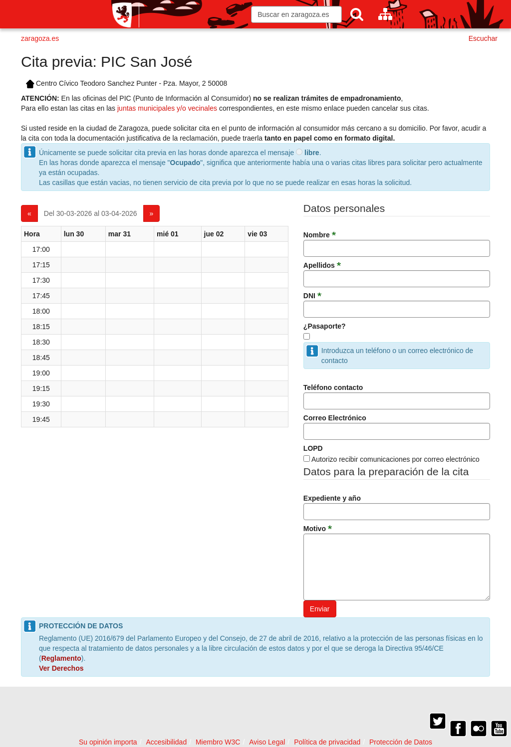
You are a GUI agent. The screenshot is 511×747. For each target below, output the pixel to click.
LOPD (313, 448)
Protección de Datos (400, 742)
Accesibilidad (166, 742)
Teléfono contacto (333, 387)
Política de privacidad (327, 742)
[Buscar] (357, 14)
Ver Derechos (61, 668)
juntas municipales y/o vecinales (167, 108)
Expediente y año (332, 498)
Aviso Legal (267, 742)
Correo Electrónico (334, 418)
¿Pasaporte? (324, 326)
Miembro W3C (218, 742)
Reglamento (61, 658)
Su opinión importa (108, 742)
